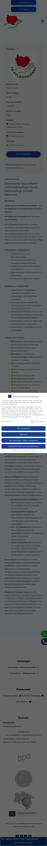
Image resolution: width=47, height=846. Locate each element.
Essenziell (6, 421)
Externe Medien (37, 421)
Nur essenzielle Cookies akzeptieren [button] (23, 440)
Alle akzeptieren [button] (23, 428)
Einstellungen (9, 417)
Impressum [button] (33, 450)
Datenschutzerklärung (14, 415)
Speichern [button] (23, 434)
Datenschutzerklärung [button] (24, 450)
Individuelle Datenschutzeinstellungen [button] (23, 446)
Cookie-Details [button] (14, 450)
